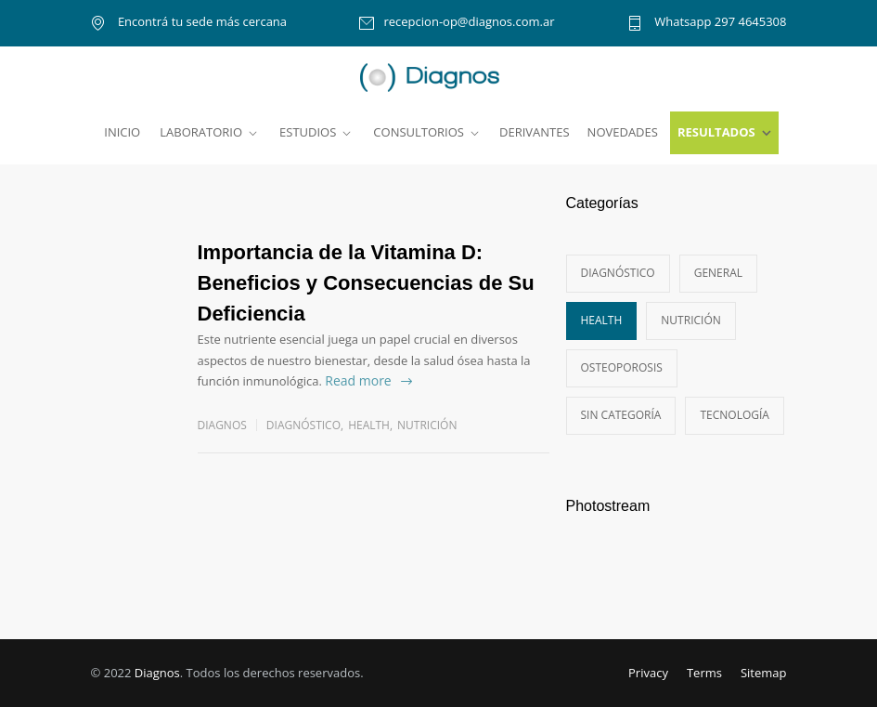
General (718, 273)
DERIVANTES (534, 132)
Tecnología (734, 415)
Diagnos (157, 672)
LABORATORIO (201, 132)
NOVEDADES (622, 132)
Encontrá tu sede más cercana (201, 23)
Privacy (648, 672)
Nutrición (427, 425)
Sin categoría (621, 415)
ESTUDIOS (307, 132)
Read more (358, 380)
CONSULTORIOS (418, 132)
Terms (704, 672)
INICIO (122, 132)
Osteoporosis (622, 367)
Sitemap (764, 672)
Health (369, 425)
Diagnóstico (303, 425)
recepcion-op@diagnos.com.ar (468, 23)
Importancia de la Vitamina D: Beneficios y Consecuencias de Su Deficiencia (366, 283)
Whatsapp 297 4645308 (719, 23)
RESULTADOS (716, 132)
